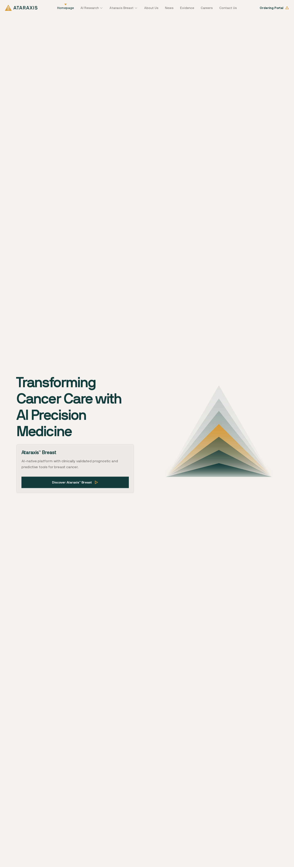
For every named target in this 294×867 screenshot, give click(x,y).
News (169, 8)
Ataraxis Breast (121, 8)
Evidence (187, 8)
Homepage (65, 8)
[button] (91, 7)
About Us (151, 8)
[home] (21, 7)
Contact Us (228, 8)
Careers (207, 8)
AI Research (89, 8)
